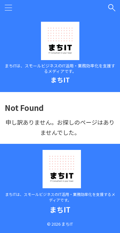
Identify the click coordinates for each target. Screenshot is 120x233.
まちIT (60, 79)
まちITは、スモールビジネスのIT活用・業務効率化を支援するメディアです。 (60, 197)
